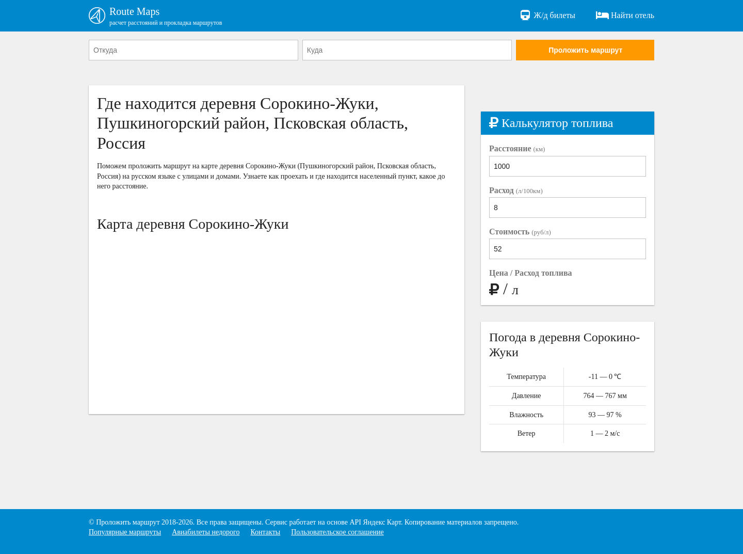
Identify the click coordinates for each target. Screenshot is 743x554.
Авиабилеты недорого (205, 532)
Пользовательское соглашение (337, 532)
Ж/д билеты (547, 15)
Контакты (265, 532)
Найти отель (625, 15)
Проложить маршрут (585, 50)
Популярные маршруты (125, 532)
